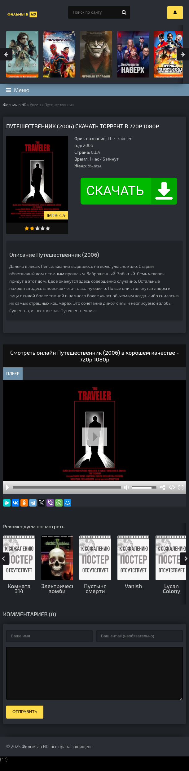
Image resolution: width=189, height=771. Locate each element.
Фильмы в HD (14, 104)
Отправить (24, 721)
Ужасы (35, 104)
